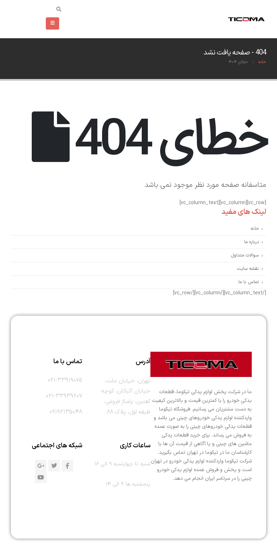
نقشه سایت (248, 268)
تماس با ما (248, 281)
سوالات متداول (245, 255)
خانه (255, 228)
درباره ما (251, 241)
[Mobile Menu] (52, 23)
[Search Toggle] (59, 10)
